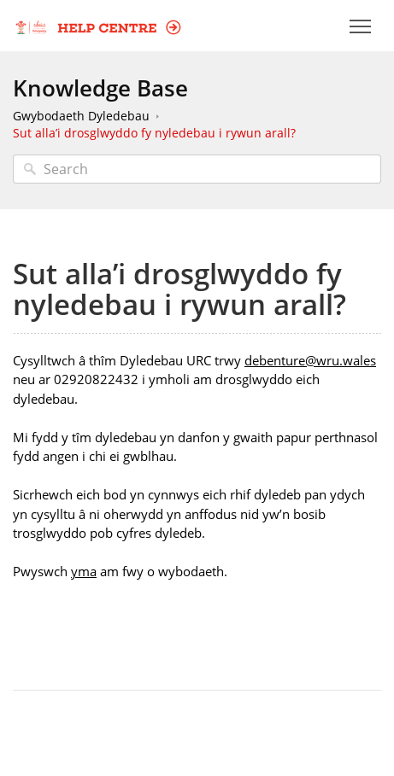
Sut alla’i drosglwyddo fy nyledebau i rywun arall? (154, 133)
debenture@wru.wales (310, 360)
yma (84, 571)
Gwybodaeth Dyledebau (81, 116)
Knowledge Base (100, 88)
